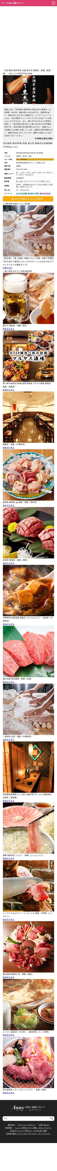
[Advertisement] (28, 36)
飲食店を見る (9, 329)
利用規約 (8, 1128)
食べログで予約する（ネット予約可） (27, 199)
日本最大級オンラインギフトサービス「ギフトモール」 (28, 1134)
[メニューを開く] (53, 3)
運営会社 (11, 1125)
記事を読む (8, 268)
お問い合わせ (43, 1125)
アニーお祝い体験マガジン (13, 3)
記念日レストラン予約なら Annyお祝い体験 (28, 1131)
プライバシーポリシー (27, 1125)
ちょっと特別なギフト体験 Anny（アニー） (33, 1128)
